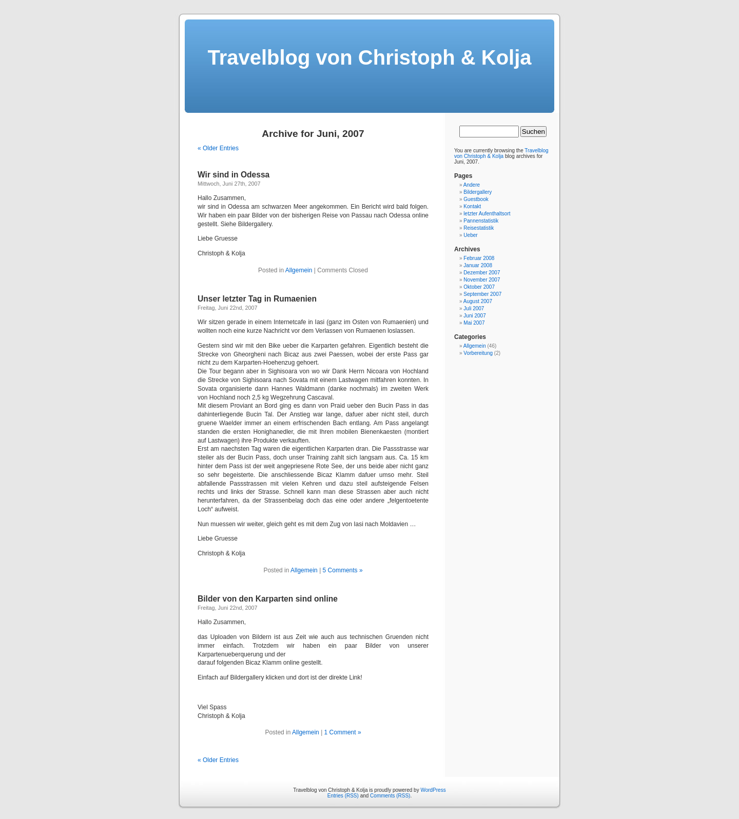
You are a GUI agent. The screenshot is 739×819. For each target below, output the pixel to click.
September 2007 (482, 294)
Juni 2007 (474, 315)
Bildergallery (477, 192)
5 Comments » (343, 570)
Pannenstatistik (480, 221)
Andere (471, 185)
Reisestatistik (478, 228)
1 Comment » (342, 732)
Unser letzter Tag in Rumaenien (257, 298)
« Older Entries (218, 148)
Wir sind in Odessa (233, 174)
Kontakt (472, 206)
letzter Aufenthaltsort (486, 213)
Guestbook (475, 199)
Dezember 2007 (481, 272)
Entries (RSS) (343, 795)
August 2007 (477, 301)
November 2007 (481, 280)
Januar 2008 (477, 265)
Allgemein (299, 270)
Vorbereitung (478, 353)
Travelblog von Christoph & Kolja (369, 57)
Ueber (470, 235)
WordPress (432, 790)
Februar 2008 (478, 258)
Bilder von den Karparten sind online (268, 598)
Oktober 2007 (479, 287)
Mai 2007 (473, 323)
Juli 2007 (473, 308)
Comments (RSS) (390, 795)
